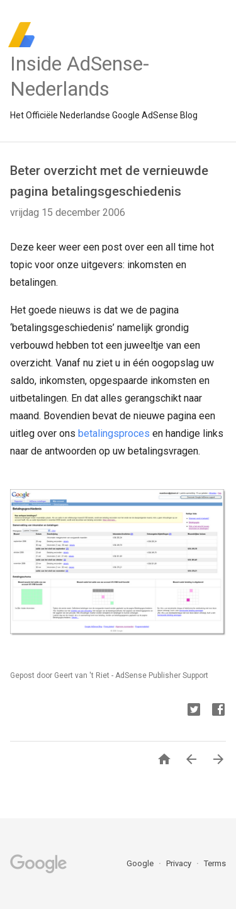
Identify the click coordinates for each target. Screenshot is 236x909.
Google (140, 863)
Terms (215, 863)
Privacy (179, 863)
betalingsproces (114, 433)
